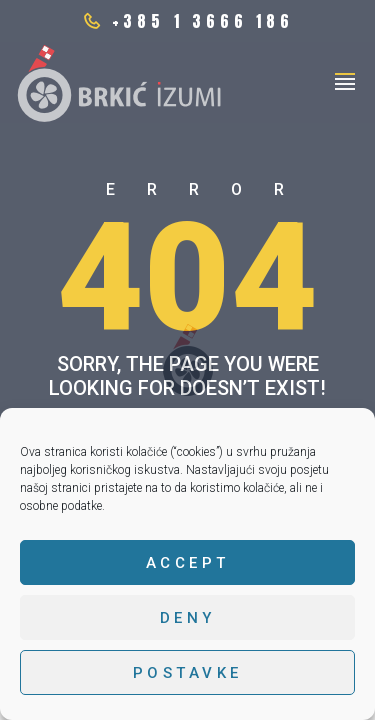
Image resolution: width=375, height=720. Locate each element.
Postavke (188, 673)
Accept (188, 563)
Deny (188, 618)
